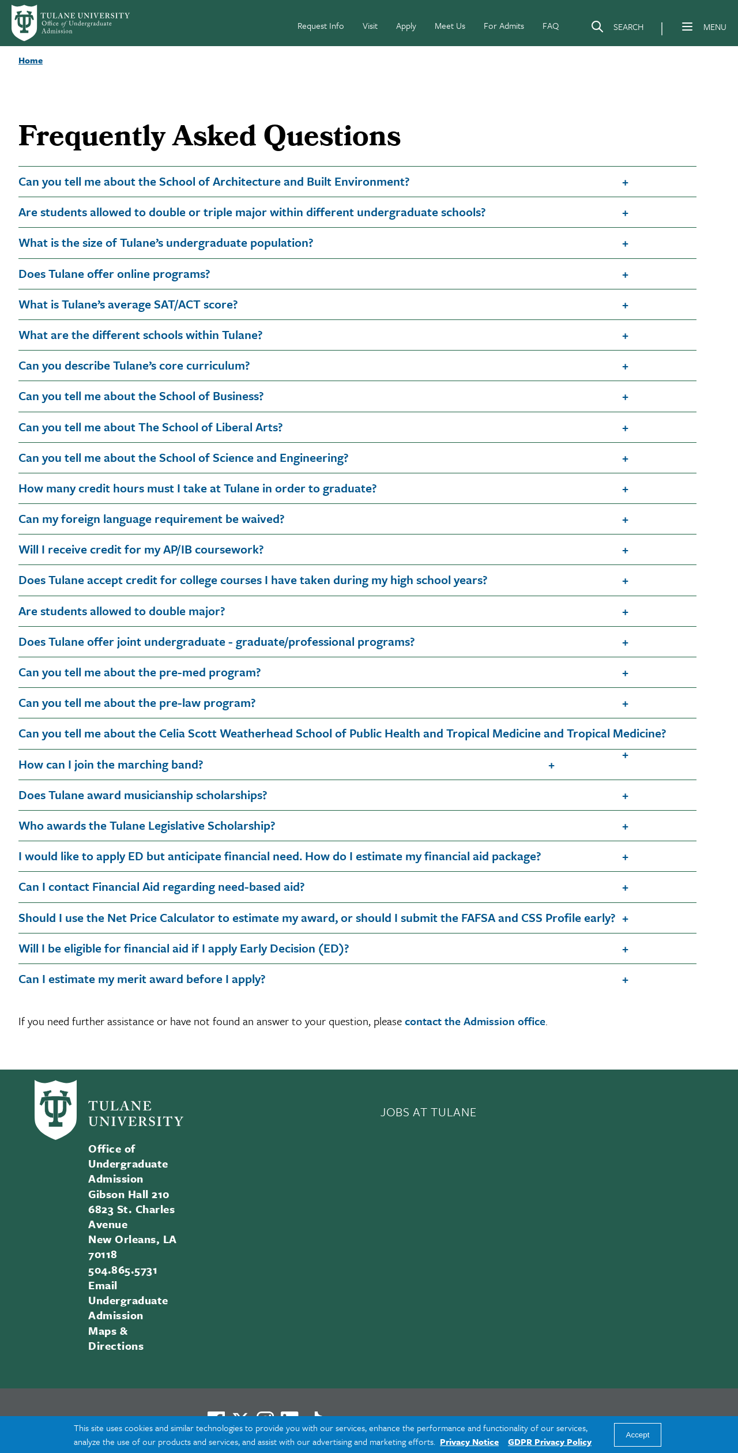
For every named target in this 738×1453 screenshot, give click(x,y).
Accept (638, 1435)
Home (30, 60)
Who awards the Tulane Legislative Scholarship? (147, 825)
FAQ (551, 25)
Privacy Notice (469, 1441)
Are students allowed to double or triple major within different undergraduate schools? (252, 211)
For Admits (504, 25)
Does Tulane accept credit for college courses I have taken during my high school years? (253, 579)
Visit (370, 25)
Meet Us (450, 25)
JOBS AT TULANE (428, 1111)
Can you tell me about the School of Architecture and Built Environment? (214, 181)
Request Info (321, 25)
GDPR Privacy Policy (550, 1441)
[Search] (616, 29)
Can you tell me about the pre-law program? (137, 702)
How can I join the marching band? (111, 764)
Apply (406, 25)
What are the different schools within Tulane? (140, 334)
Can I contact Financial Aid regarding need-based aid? (161, 886)
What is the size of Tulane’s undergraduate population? (166, 242)
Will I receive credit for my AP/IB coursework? (141, 549)
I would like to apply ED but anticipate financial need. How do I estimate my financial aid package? (279, 855)
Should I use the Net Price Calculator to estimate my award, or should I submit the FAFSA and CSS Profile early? (317, 917)
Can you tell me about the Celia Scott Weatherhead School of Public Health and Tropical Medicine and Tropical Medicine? (342, 732)
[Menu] (687, 26)
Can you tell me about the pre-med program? (139, 671)
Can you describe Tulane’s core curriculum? (134, 365)
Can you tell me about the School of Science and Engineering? (183, 457)
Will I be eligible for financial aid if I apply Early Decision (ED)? (183, 948)
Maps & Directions (116, 1338)
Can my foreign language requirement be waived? (151, 518)
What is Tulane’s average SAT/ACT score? (128, 304)
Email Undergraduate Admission (128, 1300)
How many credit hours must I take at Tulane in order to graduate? (197, 487)
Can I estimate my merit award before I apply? (142, 978)
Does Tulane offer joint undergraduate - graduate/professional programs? (216, 641)
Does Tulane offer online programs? (114, 273)
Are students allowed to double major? (121, 610)
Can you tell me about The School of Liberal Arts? (150, 426)
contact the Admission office (475, 1021)
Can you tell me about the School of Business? (141, 395)
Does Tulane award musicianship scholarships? (143, 794)
